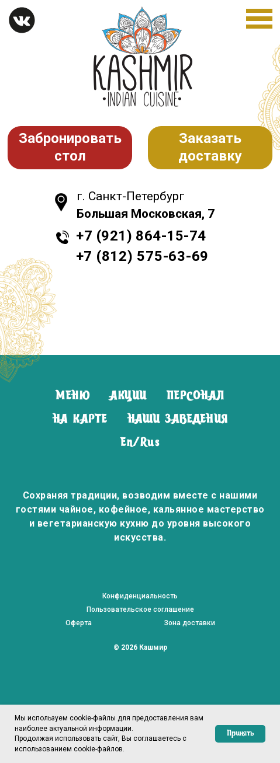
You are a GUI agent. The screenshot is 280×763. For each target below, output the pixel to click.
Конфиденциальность (140, 596)
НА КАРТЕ (80, 420)
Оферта (78, 623)
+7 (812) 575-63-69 (142, 256)
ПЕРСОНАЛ (195, 396)
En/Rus (140, 443)
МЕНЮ (73, 396)
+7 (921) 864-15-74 (141, 236)
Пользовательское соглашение (140, 609)
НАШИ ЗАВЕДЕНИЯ (177, 420)
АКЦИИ (128, 396)
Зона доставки (189, 623)
